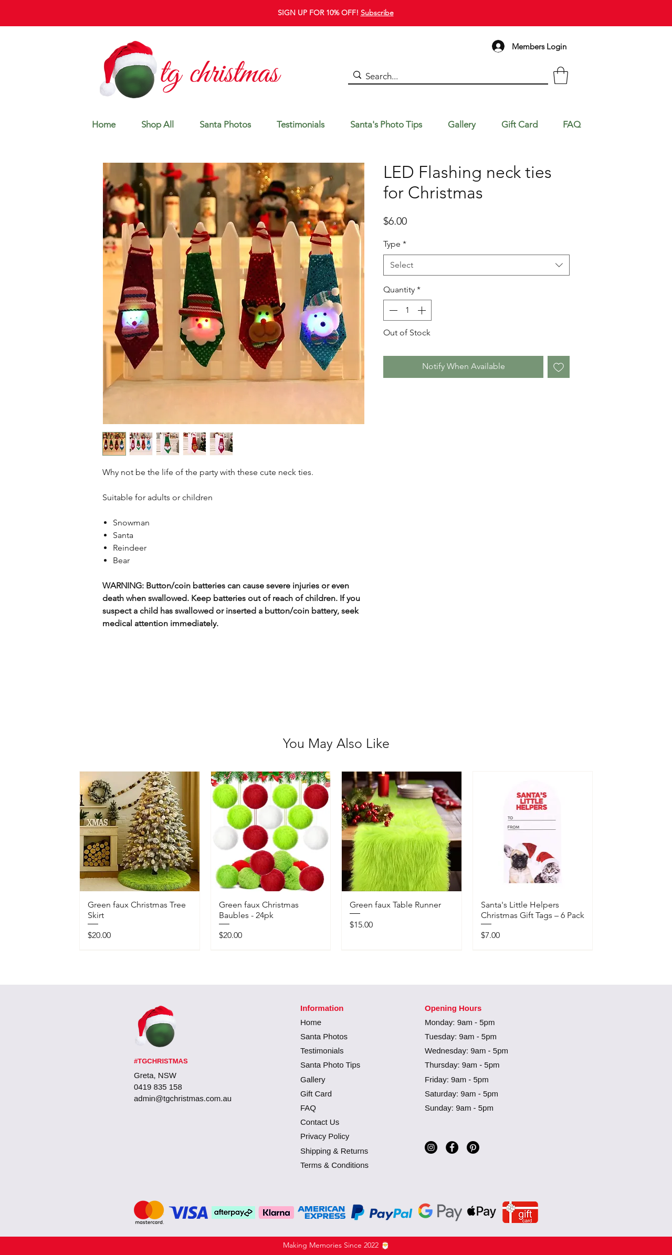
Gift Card (316, 1093)
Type (394, 244)
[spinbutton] (407, 310)
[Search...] (445, 76)
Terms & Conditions (334, 1165)
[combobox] (476, 265)
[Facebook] (452, 1147)
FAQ (308, 1107)
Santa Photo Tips (330, 1064)
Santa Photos (324, 1036)
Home (310, 1022)
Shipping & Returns (334, 1150)
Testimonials (322, 1050)
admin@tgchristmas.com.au (183, 1098)
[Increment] (422, 310)
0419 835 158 (158, 1086)
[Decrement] (392, 310)
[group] (336, 860)
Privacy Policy (324, 1136)
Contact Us (319, 1121)
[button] (560, 75)
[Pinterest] (473, 1147)
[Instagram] (431, 1147)
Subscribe (377, 12)
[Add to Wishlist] (559, 367)
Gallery (313, 1079)
